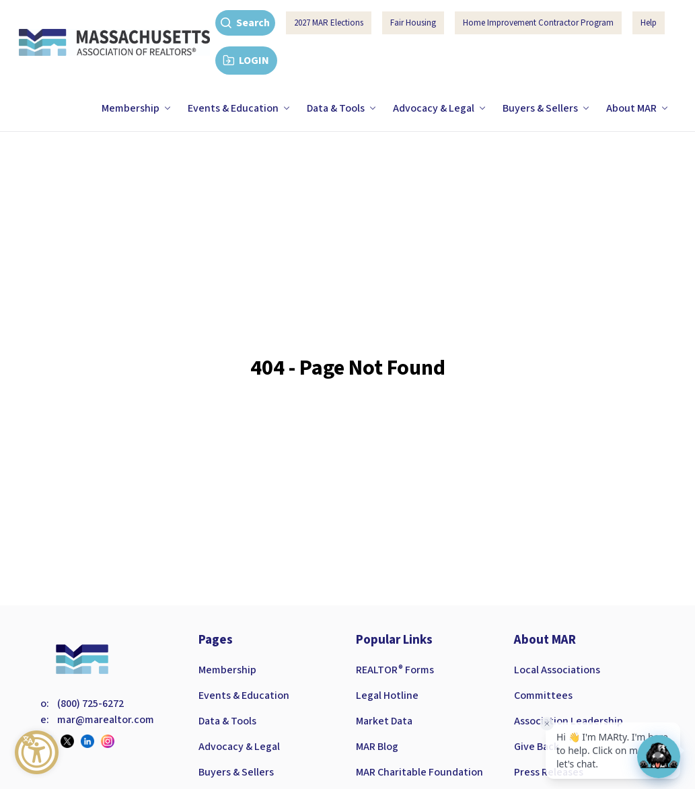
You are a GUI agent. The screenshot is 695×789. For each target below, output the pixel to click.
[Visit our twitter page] (71, 741)
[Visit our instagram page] (111, 741)
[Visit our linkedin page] (91, 741)
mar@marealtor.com (105, 719)
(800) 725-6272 (90, 703)
